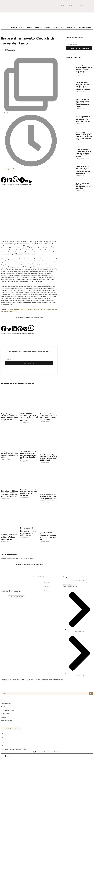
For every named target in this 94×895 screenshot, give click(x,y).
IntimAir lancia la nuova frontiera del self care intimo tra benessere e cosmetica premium (48, 497)
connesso (12, 558)
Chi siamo (80, 5)
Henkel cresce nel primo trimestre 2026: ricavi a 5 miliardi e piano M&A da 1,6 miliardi (48, 457)
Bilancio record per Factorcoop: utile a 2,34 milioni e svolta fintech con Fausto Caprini (48, 416)
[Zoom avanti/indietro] (1, 756)
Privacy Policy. (22, 749)
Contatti (62, 5)
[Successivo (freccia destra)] (4, 758)
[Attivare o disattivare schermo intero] (4, 756)
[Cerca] (91, 693)
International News (42, 27)
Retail (29, 27)
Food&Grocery (17, 27)
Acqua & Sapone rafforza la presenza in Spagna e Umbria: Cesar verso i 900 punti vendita (9, 417)
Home (5, 27)
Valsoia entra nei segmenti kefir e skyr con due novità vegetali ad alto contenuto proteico (29, 417)
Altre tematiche (85, 27)
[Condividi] (6, 756)
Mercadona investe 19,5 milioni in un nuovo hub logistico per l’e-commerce (28, 492)
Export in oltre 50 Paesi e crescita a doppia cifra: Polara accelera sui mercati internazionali (9, 493)
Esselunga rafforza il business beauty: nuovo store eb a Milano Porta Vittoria (9, 454)
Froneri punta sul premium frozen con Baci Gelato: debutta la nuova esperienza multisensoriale (28, 531)
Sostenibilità (59, 27)
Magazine (71, 27)
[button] (4, 178)
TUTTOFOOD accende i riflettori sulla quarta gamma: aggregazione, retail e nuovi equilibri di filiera (29, 455)
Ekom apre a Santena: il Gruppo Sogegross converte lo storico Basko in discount (9, 536)
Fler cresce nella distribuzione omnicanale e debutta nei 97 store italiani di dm (48, 535)
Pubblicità (71, 5)
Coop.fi (3, 265)
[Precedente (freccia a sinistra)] (1, 758)
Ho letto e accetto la (14, 749)
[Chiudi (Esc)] (9, 756)
